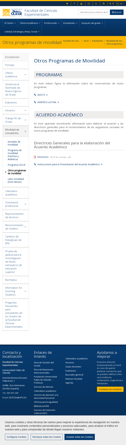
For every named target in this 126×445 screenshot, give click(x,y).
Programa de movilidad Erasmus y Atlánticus (15, 155)
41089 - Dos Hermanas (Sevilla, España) (13, 387)
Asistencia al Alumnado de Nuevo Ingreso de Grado (13, 89)
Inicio (86, 40)
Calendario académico (11, 192)
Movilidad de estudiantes (115, 40)
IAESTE (41, 94)
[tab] (16, 65)
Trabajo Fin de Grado (13, 120)
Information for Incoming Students (13, 291)
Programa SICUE (16, 164)
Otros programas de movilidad (115, 43)
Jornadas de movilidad (14, 143)
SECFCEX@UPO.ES (18, 397)
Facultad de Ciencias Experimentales (41, 12)
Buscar (116, 12)
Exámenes (11, 102)
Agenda (69, 382)
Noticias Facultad (73, 378)
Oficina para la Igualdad (46, 401)
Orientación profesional (11, 204)
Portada (9, 65)
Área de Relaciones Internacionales (43, 371)
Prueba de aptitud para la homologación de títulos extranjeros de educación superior (13, 262)
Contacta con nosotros (110, 389)
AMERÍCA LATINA (46, 102)
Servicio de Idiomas (43, 386)
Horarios (10, 110)
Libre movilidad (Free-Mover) (16, 180)
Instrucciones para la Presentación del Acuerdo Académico (68, 164)
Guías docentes (73, 366)
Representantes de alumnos (14, 215)
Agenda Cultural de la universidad (44, 419)
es (117, 3)
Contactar (85, 433)
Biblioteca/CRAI (41, 406)
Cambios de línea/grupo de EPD (13, 240)
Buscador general (74, 374)
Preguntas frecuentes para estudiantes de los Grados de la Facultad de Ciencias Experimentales (14, 314)
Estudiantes (97, 40)
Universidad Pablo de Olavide (13, 371)
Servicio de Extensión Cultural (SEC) (44, 412)
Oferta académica (11, 74)
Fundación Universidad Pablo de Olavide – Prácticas (45, 379)
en (121, 3)
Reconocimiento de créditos (14, 226)
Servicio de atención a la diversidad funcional (46, 396)
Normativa (11, 279)
